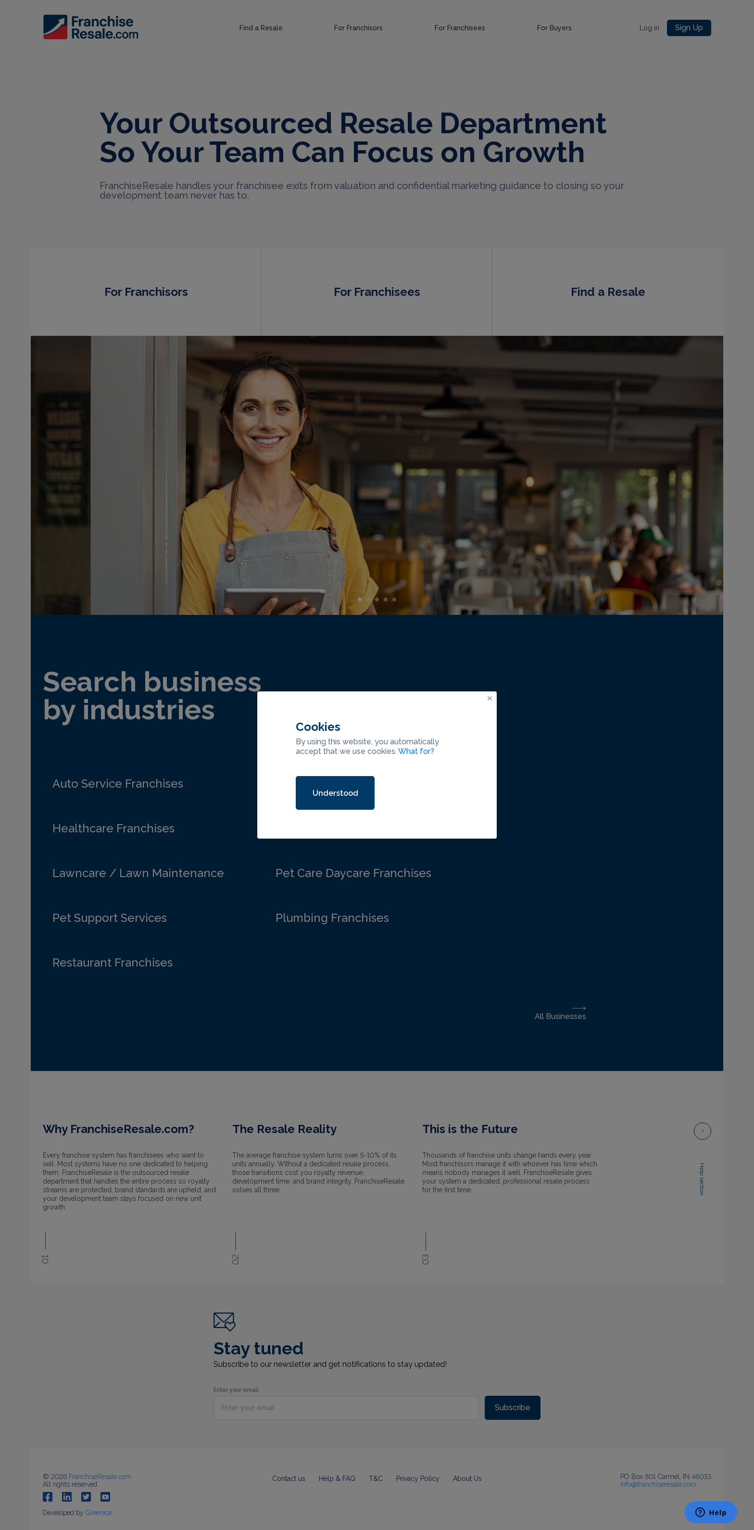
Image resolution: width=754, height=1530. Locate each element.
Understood (335, 793)
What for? (416, 751)
